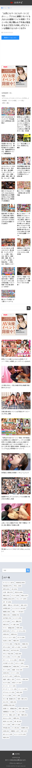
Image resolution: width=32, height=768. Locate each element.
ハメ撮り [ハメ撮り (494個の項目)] (15, 624)
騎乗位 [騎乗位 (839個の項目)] (7, 611)
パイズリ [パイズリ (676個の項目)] (17, 618)
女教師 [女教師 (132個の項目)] (25, 727)
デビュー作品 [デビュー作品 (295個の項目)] (8, 653)
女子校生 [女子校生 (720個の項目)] (7, 618)
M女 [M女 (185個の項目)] (19, 692)
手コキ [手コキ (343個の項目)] (7, 647)
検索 (29, 308)
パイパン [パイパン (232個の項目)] (15, 673)
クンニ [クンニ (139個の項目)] (7, 724)
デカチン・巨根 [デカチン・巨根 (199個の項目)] (22, 679)
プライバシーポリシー (15, 763)
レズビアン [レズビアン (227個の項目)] (8, 676)
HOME (16, 754)
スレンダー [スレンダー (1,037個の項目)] (21, 598)
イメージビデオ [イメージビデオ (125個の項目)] (20, 734)
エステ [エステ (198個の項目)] (7, 682)
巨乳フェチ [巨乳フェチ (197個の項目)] (17, 682)
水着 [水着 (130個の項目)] (6, 731)
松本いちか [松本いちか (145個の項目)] (8, 721)
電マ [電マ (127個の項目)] (24, 731)
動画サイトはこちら (10, 37)
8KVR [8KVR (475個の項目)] (6, 631)
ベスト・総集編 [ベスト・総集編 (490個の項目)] (9, 627)
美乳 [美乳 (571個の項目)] (6, 624)
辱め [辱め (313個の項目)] (6, 650)
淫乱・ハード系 (18, 100)
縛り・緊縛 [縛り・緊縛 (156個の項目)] (22, 715)
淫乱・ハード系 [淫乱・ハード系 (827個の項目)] (18, 611)
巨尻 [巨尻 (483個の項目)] (19, 627)
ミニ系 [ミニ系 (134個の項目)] (16, 727)
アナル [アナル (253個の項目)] (25, 666)
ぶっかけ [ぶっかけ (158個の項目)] (20, 711)
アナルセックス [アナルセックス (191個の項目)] (9, 692)
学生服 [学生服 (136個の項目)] (7, 727)
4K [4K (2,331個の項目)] (14, 589)
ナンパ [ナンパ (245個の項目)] (7, 669)
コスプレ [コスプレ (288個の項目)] (16, 657)
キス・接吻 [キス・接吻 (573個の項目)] (17, 621)
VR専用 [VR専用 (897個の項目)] (7, 608)
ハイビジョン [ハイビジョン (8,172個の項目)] (9, 582)
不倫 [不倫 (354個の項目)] (17, 644)
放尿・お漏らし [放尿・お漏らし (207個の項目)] (9, 679)
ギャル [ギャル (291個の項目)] (7, 657)
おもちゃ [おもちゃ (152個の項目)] (7, 718)
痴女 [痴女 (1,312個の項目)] (6, 595)
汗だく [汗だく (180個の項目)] (17, 695)
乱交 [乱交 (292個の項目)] (18, 653)
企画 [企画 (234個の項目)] (6, 673)
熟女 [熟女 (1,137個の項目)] (25, 595)
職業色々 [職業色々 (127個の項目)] (15, 731)
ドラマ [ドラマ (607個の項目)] (7, 621)
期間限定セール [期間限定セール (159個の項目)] (9, 711)
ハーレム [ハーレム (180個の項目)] (7, 695)
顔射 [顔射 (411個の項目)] (14, 634)
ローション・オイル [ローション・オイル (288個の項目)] (10, 660)
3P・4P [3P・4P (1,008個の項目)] (7, 602)
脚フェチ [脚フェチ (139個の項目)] (16, 724)
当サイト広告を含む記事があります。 (16, 760)
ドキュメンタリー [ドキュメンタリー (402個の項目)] (9, 637)
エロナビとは (16, 757)
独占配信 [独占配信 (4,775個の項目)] (8, 585)
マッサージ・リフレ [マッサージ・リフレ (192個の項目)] (10, 689)
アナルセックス (7, 98)
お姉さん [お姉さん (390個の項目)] (7, 640)
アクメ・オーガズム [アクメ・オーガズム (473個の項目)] (18, 631)
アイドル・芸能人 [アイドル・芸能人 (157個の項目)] (9, 715)
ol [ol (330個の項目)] (25, 647)
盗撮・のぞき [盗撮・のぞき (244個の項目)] (17, 669)
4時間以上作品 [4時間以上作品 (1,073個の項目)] (9, 598)
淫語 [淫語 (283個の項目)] (21, 660)
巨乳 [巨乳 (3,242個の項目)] (6, 589)
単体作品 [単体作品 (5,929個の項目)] (21, 582)
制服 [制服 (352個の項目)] (25, 644)
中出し (26, 98)
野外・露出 (6, 103)
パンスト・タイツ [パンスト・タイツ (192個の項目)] (9, 686)
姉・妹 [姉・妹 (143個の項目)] (18, 721)
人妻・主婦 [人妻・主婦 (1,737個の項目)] (8, 592)
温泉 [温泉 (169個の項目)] (13, 702)
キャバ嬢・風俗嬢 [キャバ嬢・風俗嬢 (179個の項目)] (9, 698)
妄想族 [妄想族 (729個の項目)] (16, 615)
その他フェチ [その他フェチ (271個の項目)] (8, 663)
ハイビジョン (18, 98)
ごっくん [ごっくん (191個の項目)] (23, 689)
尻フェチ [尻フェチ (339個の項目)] (16, 647)
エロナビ (16, 2)
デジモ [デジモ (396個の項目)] (21, 637)
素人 (11, 93)
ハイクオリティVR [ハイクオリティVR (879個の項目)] (19, 608)
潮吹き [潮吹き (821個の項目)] (7, 615)
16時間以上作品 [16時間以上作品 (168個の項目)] (9, 705)
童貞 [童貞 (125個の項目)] (6, 737)
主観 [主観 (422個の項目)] (6, 634)
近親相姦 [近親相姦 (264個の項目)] (7, 666)
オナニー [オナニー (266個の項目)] (19, 663)
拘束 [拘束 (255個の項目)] (16, 666)
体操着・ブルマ (7, 100)
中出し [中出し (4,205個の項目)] (17, 585)
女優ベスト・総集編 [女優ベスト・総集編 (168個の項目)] (10, 708)
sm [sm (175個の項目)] (6, 702)
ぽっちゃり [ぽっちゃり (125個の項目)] (8, 734)
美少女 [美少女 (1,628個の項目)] (18, 592)
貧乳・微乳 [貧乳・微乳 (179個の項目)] (22, 698)
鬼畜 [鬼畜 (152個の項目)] (16, 718)
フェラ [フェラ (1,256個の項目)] (15, 595)
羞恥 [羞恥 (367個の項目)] (16, 640)
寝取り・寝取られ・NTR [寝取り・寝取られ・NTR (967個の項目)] (11, 605)
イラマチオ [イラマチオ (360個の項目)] (8, 644)
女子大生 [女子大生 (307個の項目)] (15, 650)
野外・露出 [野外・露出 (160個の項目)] (23, 708)
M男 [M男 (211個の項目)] (17, 676)
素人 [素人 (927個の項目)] (24, 605)
